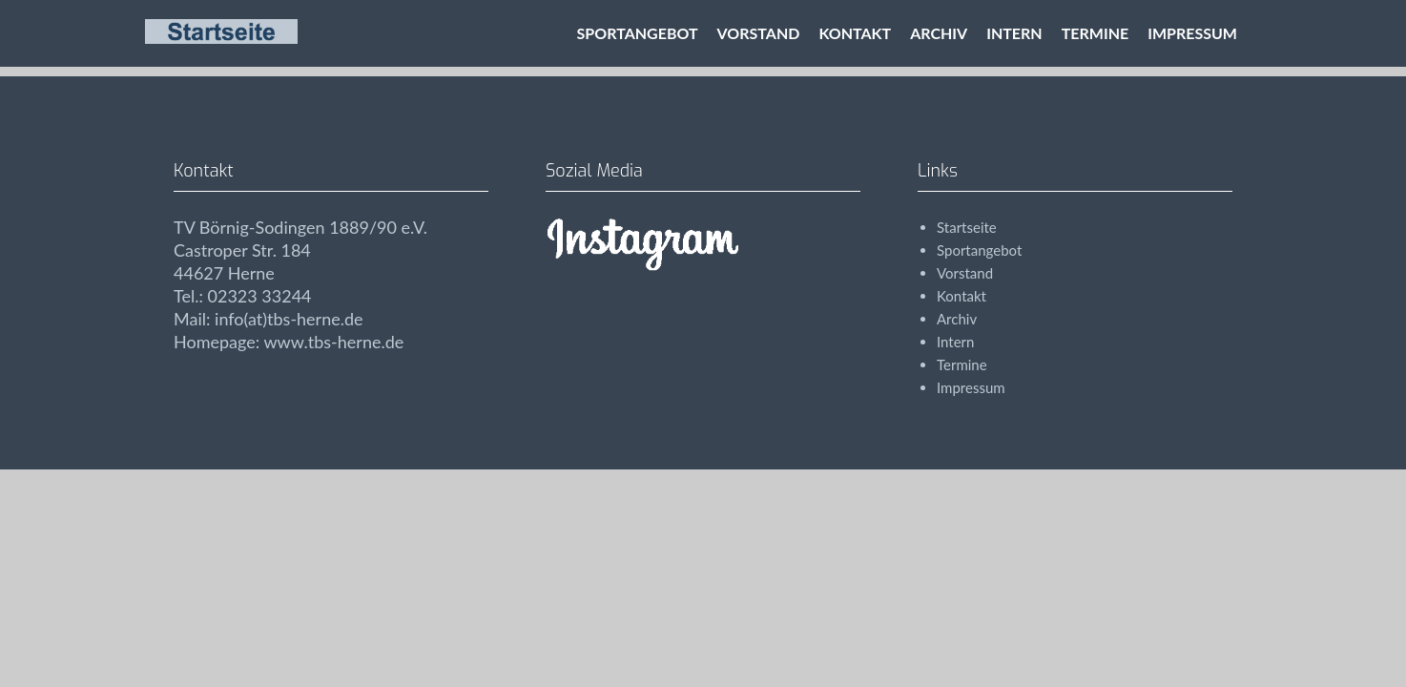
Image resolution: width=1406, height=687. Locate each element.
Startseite (967, 227)
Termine (1095, 33)
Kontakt (854, 33)
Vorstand (758, 33)
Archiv (938, 33)
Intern (1014, 33)
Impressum (1192, 33)
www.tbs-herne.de (333, 341)
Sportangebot (637, 33)
